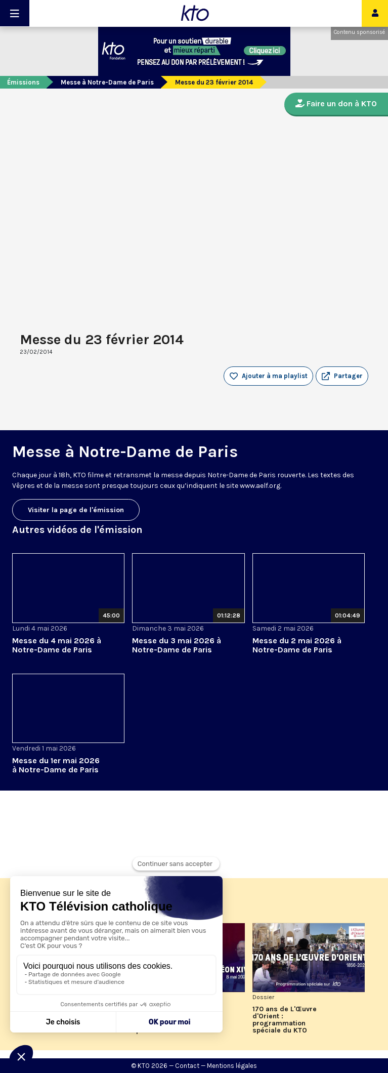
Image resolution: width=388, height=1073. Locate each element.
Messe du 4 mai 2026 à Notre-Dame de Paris (56, 645)
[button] (342, 376)
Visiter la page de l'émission (76, 510)
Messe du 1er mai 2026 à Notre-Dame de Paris (56, 765)
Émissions (23, 82)
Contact (187, 1065)
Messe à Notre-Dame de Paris (107, 82)
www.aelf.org (260, 485)
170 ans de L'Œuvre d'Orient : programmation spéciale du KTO (284, 1020)
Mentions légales (232, 1065)
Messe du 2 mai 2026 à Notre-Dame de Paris (296, 645)
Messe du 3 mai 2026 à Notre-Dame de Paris (176, 645)
